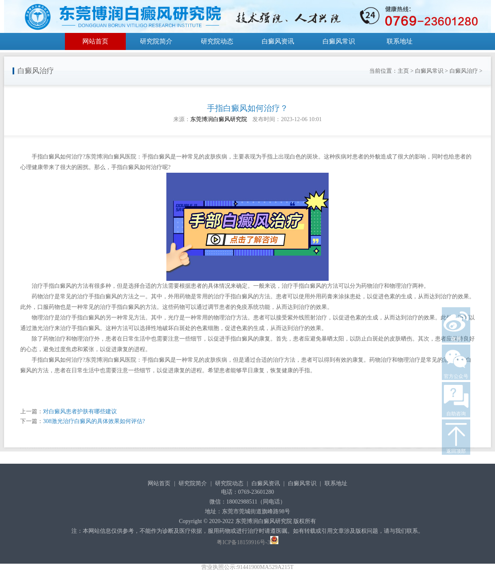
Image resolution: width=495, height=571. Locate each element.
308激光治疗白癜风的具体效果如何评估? (94, 421)
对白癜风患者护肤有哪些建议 (80, 411)
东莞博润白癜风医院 (110, 157)
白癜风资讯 (278, 41)
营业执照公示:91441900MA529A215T (247, 567)
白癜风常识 (339, 41)
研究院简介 (156, 41)
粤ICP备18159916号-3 (243, 542)
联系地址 (400, 41)
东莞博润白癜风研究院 (218, 119)
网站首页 (95, 41)
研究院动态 (217, 41)
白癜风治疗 (464, 71)
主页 (403, 71)
